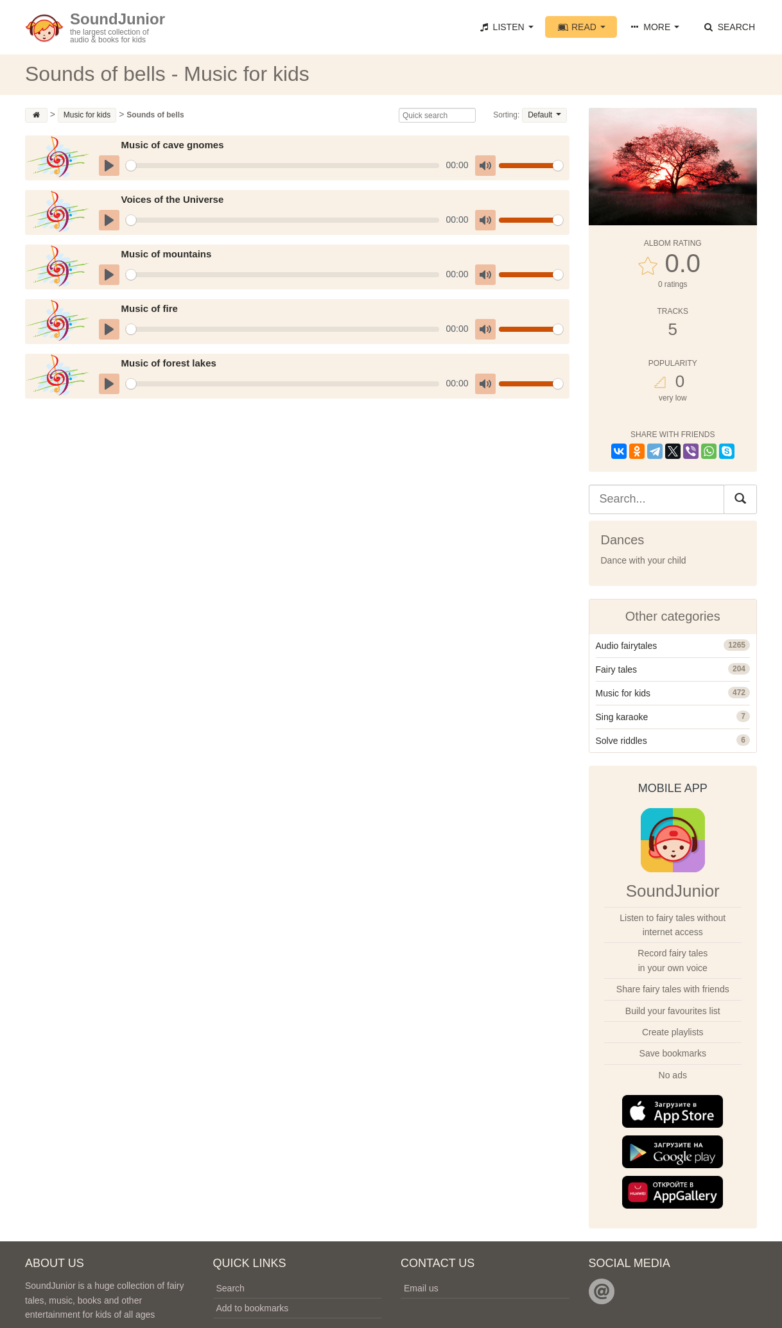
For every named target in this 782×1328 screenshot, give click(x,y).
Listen (505, 27)
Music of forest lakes (168, 363)
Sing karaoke (622, 717)
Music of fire (149, 308)
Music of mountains (166, 253)
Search (728, 27)
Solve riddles (621, 741)
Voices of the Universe (172, 199)
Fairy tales (617, 669)
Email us (421, 1288)
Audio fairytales (626, 646)
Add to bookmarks (252, 1308)
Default (544, 114)
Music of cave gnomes (172, 144)
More (654, 27)
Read (581, 27)
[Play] (109, 165)
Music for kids (623, 693)
